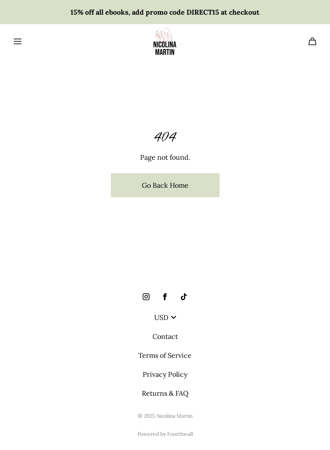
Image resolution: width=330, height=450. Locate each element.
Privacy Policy (165, 374)
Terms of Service (165, 355)
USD (165, 317)
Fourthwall (180, 434)
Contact (165, 336)
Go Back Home (165, 185)
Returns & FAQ (165, 393)
